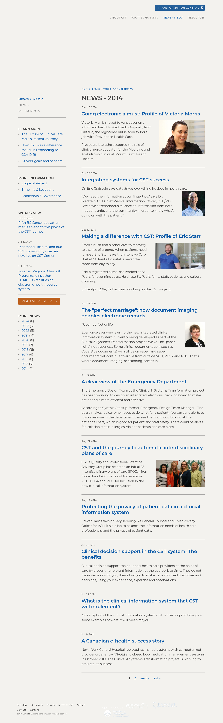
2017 (24, 354)
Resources (196, 17)
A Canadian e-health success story (122, 641)
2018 (24, 350)
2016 (24, 359)
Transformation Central (178, 7)
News (23, 105)
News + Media (173, 17)
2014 (25, 369)
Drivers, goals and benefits (42, 161)
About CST (118, 17)
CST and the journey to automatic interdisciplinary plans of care (142, 450)
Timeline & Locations (37, 190)
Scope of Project (34, 183)
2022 (25, 331)
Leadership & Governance (41, 196)
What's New (29, 213)
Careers (34, 709)
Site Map (22, 705)
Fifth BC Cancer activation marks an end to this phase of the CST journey (41, 227)
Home (85, 88)
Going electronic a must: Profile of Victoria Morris (140, 114)
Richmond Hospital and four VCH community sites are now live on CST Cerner (40, 251)
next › (144, 678)
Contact (21, 709)
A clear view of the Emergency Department (134, 382)
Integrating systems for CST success (125, 180)
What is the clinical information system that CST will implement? (139, 603)
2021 (24, 335)
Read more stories (39, 301)
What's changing (144, 17)
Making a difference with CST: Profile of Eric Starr (141, 236)
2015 (24, 364)
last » (157, 678)
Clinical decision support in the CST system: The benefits (139, 554)
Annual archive (123, 88)
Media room (29, 111)
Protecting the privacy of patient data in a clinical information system (140, 509)
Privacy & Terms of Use (60, 705)
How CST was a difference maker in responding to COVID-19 (41, 150)
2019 (24, 345)
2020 (25, 340)
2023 (25, 326)
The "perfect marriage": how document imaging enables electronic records (139, 313)
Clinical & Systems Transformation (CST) (38, 11)
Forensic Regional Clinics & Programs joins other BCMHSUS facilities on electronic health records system (39, 280)
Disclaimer (37, 705)
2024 (25, 321)
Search (81, 705)
